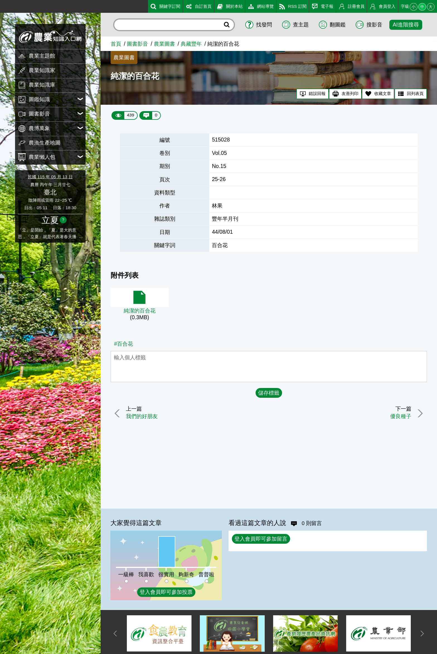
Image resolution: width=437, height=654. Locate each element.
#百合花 (123, 344)
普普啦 (206, 574)
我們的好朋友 (142, 416)
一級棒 (126, 574)
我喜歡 (146, 574)
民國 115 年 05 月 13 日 (50, 176)
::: (2, 5)
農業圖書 (164, 44)
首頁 (116, 44)
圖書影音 (137, 44)
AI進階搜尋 (406, 25)
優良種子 (400, 416)
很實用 (166, 574)
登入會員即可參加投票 (166, 592)
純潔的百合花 (140, 311)
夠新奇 (186, 574)
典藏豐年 (191, 44)
